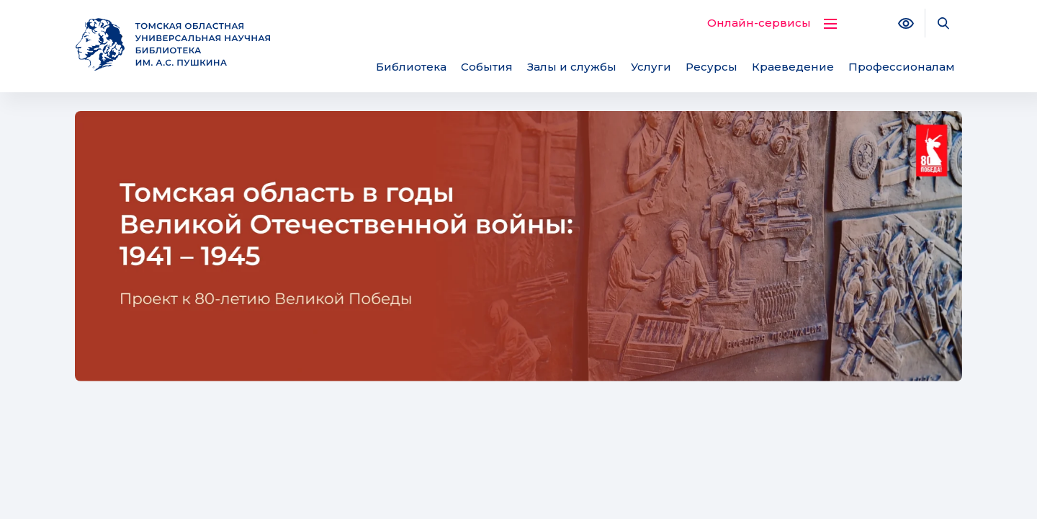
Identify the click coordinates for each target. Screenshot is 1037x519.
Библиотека (411, 67)
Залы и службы (571, 67)
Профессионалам (901, 67)
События (487, 67)
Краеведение (793, 67)
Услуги (651, 67)
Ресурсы (711, 67)
